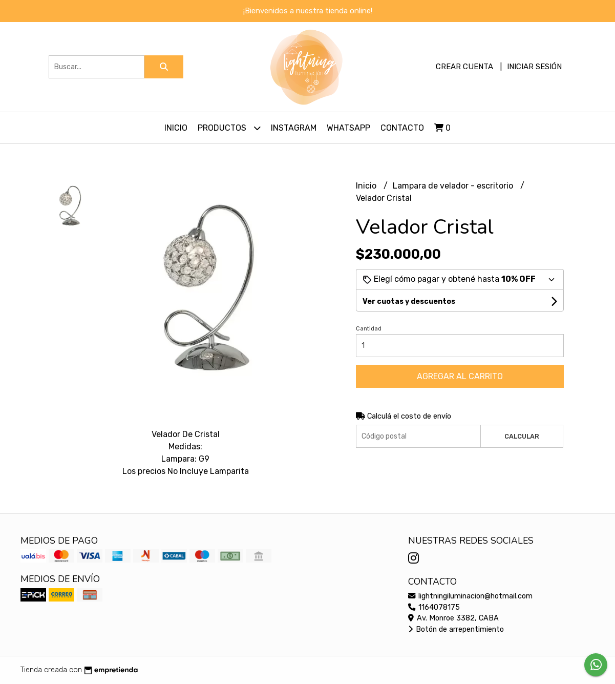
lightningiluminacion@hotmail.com (470, 596)
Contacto (402, 128)
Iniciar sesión (534, 66)
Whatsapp (348, 128)
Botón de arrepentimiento (456, 629)
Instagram (293, 128)
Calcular (521, 436)
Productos (229, 127)
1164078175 (434, 607)
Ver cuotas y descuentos (409, 301)
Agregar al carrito (460, 376)
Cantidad (368, 328)
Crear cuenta (464, 66)
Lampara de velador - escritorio (454, 186)
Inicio (175, 128)
